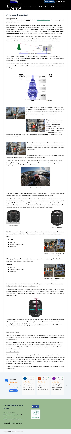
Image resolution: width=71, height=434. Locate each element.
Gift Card (53, 6)
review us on (13, 390)
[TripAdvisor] (64, 1)
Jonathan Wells (31, 377)
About (30, 7)
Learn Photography (11, 18)
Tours (36, 7)
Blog (58, 6)
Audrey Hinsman (46, 377)
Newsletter (64, 7)
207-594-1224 (14, 1)
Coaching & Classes (44, 7)
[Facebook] (59, 1)
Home (25, 6)
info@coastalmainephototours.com (13, 419)
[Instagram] (61, 1)
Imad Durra (58, 377)
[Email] (56, 1)
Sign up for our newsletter (13, 423)
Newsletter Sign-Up (49, 1)
